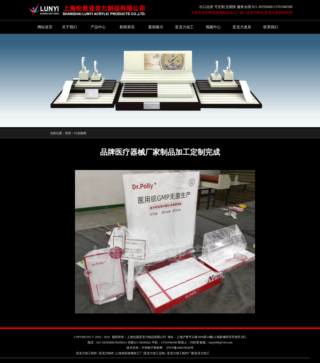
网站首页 (45, 27)
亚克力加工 (184, 27)
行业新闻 (80, 133)
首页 (68, 133)
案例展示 (155, 27)
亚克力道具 (241, 27)
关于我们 (69, 27)
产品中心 (98, 27)
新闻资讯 (127, 27)
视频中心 (213, 27)
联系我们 (270, 27)
